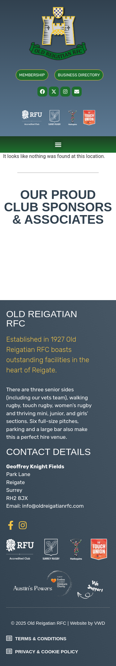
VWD (99, 623)
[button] (58, 144)
